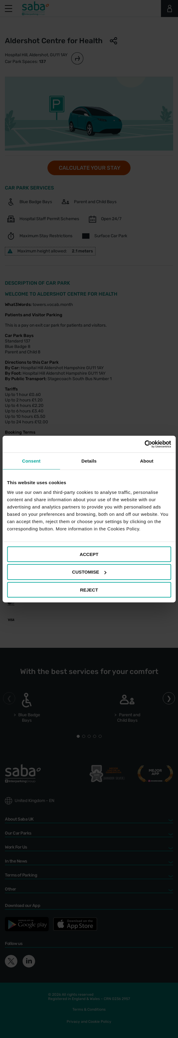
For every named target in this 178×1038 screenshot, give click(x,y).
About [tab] (146, 460)
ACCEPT (89, 554)
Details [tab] (89, 460)
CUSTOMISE (89, 572)
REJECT (89, 589)
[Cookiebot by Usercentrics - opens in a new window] (144, 444)
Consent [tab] (31, 460)
